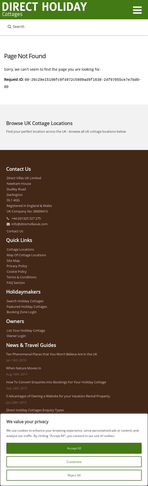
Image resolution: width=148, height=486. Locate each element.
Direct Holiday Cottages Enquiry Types (35, 409)
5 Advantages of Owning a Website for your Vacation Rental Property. (58, 395)
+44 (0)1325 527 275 (26, 217)
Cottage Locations (20, 248)
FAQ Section (16, 281)
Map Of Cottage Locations (26, 254)
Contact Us (15, 230)
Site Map (13, 259)
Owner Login (16, 334)
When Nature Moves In (23, 367)
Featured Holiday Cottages (27, 305)
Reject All (74, 475)
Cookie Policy (17, 270)
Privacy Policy (17, 265)
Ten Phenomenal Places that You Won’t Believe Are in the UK (51, 353)
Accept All (74, 448)
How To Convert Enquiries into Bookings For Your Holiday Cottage (56, 381)
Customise (74, 462)
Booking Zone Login (22, 311)
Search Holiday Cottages (25, 300)
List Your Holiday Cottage (26, 329)
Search (18, 26)
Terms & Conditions (21, 276)
